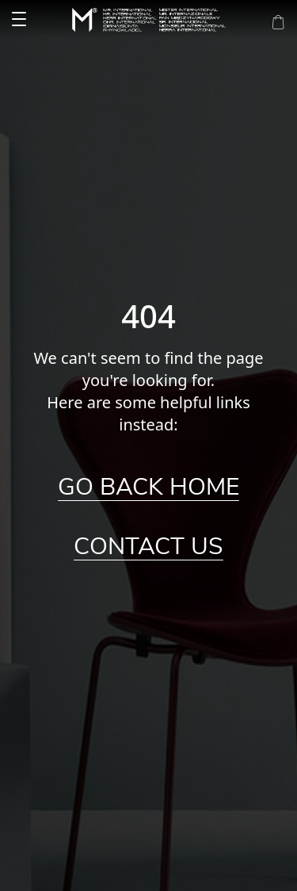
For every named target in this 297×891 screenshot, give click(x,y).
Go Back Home (148, 487)
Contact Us (148, 547)
